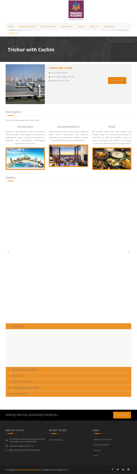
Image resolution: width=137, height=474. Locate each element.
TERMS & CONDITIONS (102, 439)
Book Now (117, 80)
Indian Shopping (55, 440)
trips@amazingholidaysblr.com (21, 446)
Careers (97, 450)
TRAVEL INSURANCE (101, 445)
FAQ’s (96, 455)
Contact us (122, 415)
